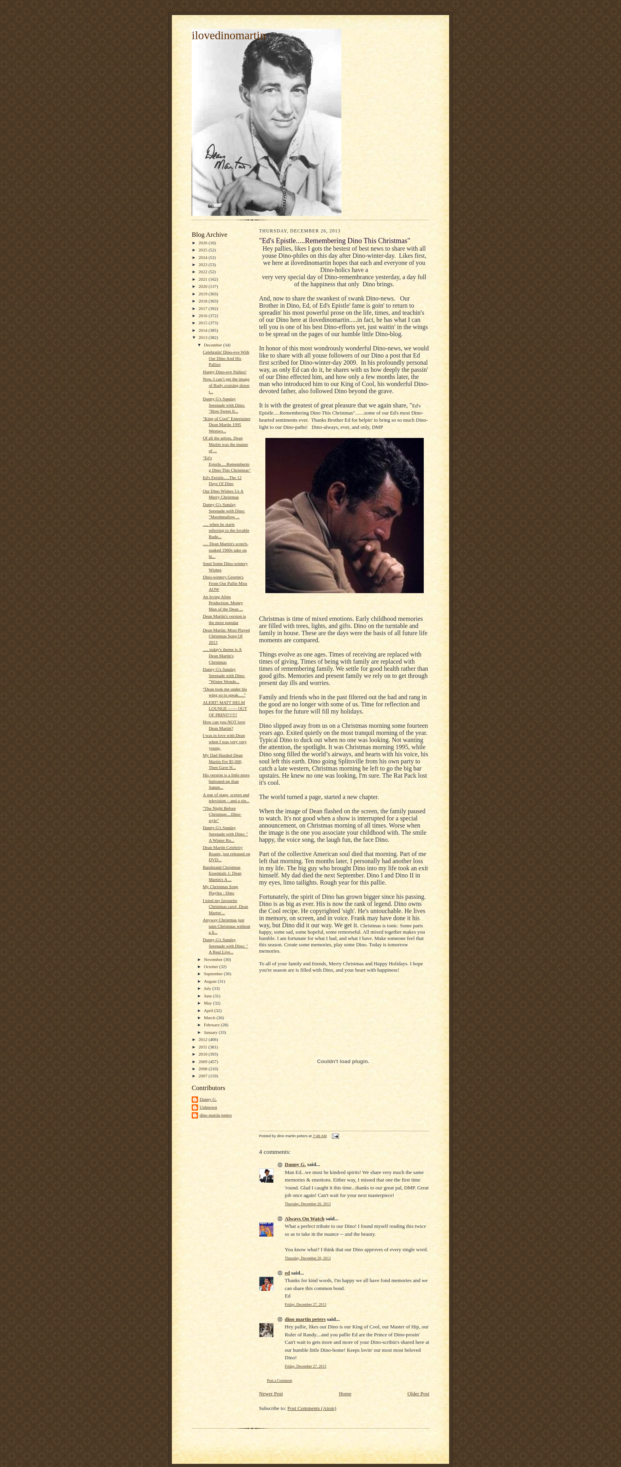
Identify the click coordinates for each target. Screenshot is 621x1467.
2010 (203, 1054)
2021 (203, 279)
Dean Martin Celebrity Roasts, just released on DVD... (226, 853)
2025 (203, 249)
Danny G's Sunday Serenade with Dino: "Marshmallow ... (224, 510)
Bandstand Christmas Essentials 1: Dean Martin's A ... (222, 873)
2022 (203, 271)
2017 (203, 308)
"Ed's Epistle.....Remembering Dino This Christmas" (227, 463)
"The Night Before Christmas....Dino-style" (222, 814)
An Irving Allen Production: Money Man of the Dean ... (223, 602)
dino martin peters (216, 1115)
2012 (203, 1039)
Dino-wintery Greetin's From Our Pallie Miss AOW (225, 583)
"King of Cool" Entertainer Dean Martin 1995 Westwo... (227, 424)
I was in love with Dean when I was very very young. (225, 741)
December (213, 344)
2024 (203, 257)
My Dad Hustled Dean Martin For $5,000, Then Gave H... (223, 761)
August (211, 981)
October (211, 966)
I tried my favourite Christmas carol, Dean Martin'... (225, 906)
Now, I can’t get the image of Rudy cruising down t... (226, 385)
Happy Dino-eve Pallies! (224, 371)
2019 (203, 293)
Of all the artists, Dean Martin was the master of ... (225, 444)
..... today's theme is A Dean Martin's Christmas (222, 655)
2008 (203, 1068)
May (208, 1003)
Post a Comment (279, 1380)
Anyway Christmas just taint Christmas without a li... (226, 925)
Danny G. (208, 1099)
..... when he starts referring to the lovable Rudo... (226, 530)
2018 (203, 301)
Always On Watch (304, 1219)
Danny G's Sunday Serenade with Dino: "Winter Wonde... (224, 675)
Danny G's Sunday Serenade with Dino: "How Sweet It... (224, 404)
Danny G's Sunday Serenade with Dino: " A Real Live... (225, 945)
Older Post (418, 1394)
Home (345, 1394)
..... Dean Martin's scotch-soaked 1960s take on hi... (225, 549)
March (210, 1017)
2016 (203, 315)
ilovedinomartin (229, 35)
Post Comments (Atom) (312, 1408)
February (212, 1024)
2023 (203, 264)
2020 (203, 286)
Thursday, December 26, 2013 (308, 1204)
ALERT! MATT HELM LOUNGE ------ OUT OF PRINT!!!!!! (225, 708)
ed (287, 1273)
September (214, 973)
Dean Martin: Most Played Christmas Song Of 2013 (226, 636)
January (211, 1032)
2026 (203, 242)
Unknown (208, 1107)
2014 (203, 330)
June (208, 995)
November (214, 959)
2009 (203, 1061)
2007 (203, 1075)
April (209, 1010)
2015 (203, 322)
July (208, 988)
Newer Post (271, 1394)
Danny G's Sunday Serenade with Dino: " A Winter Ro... (225, 833)
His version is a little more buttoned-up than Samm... (226, 781)
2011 (203, 1047)
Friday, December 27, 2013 (305, 1304)
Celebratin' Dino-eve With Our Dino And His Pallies (226, 358)
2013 (203, 337)
